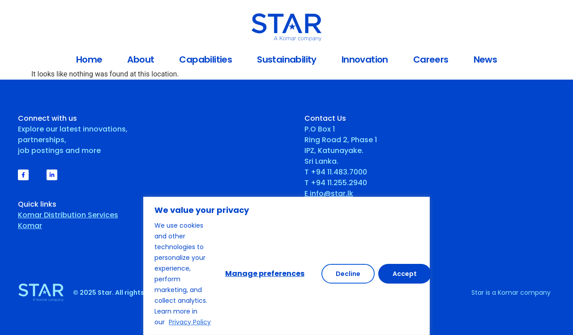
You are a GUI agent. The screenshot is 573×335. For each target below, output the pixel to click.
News (485, 59)
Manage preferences (264, 273)
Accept (405, 273)
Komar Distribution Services (68, 215)
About (140, 59)
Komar (30, 226)
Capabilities (205, 59)
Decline (348, 273)
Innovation (365, 59)
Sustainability (286, 59)
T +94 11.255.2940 (335, 183)
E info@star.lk (328, 193)
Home (89, 59)
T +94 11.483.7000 (335, 172)
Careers (431, 59)
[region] (286, 266)
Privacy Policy (190, 322)
